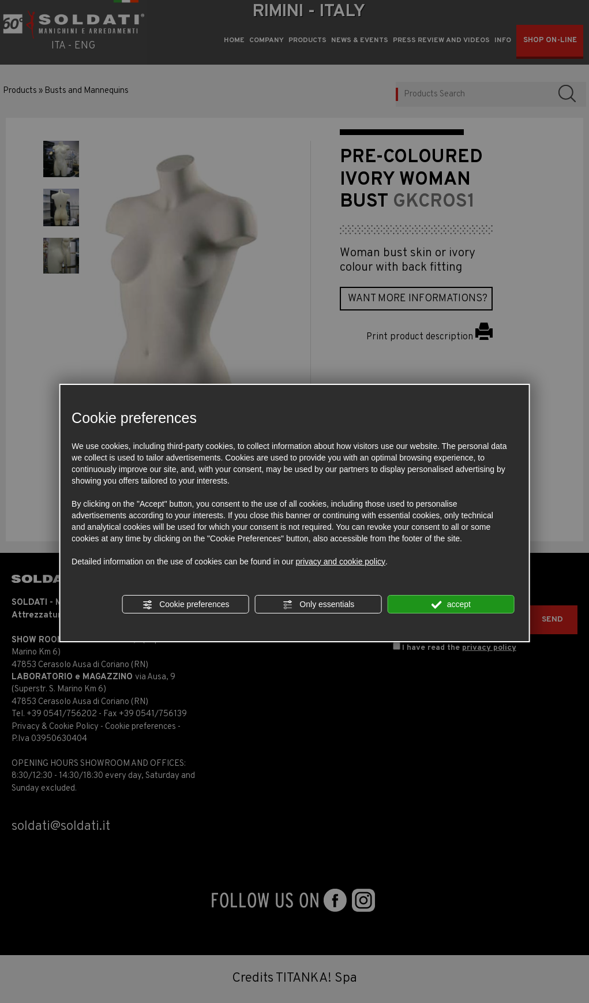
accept (451, 605)
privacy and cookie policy (340, 561)
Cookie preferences (185, 605)
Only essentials (318, 605)
